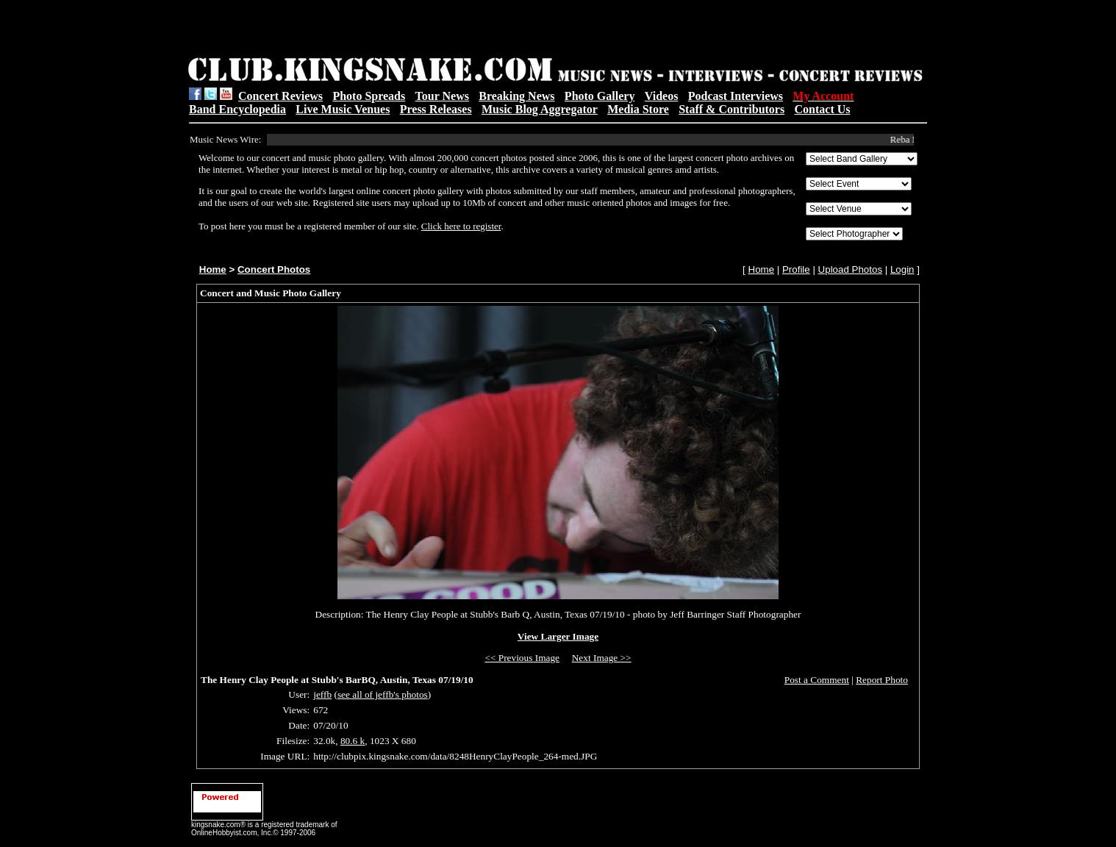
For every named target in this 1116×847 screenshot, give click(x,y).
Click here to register (461, 226)
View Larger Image (558, 636)
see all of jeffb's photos (382, 694)
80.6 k (352, 740)
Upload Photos (850, 269)
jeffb (322, 694)
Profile (796, 269)
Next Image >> (602, 657)
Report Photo (882, 679)
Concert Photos (273, 269)
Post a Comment (816, 679)
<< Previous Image (521, 657)
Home (212, 269)
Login (902, 269)
